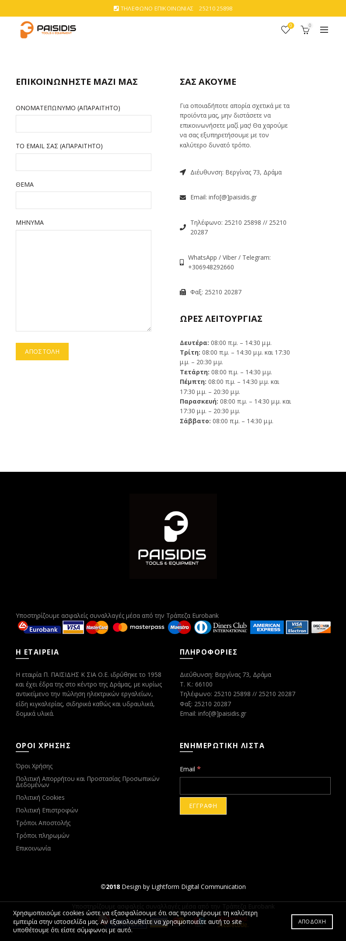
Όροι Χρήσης (34, 766)
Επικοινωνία (33, 848)
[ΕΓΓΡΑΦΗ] (203, 806)
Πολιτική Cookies (40, 797)
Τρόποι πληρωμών (43, 835)
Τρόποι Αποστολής (43, 823)
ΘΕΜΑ (25, 184)
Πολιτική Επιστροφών (47, 810)
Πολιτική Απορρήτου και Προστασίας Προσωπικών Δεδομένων (88, 781)
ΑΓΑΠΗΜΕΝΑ (290, 26)
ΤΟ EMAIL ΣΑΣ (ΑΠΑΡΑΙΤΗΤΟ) (59, 146)
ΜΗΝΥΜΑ (30, 222)
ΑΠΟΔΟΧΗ (312, 921)
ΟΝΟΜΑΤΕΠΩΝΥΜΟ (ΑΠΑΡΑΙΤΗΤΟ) (68, 108)
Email (190, 768)
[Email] (255, 786)
